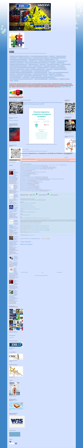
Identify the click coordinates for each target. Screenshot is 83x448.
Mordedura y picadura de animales (27, 186)
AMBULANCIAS (52, 56)
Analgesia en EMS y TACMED (60, 56)
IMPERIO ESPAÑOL (26, 77)
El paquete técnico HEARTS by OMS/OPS (60, 69)
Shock (22, 175)
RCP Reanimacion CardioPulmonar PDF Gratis (40, 74)
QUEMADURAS (12, 74)
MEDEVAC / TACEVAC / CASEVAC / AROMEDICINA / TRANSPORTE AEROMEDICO (23, 67)
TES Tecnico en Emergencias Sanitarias (16, 75)
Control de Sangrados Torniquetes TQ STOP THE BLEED (18, 61)
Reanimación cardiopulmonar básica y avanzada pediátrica (31, 165)
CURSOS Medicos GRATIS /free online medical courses (47, 61)
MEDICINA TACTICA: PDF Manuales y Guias (17, 69)
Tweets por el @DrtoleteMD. (13, 120)
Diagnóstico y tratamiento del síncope (27, 176)
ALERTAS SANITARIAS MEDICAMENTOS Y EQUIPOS (39, 56)
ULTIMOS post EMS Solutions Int (59, 75)
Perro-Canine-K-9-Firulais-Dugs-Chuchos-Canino (61, 72)
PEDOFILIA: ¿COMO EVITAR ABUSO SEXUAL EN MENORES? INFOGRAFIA (43, 77)
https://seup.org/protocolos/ (25, 155)
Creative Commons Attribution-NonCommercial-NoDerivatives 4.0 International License (32, 53)
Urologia (11, 80)
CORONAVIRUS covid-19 (33, 61)
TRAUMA (50, 75)
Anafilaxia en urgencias (25, 169)
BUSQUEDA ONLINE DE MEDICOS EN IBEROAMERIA (18, 59)
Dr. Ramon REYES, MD (65, 86)
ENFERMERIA (53, 62)
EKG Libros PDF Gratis (60, 62)
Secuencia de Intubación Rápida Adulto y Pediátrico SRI (16, 196)
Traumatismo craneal (24, 180)
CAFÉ (57, 59)
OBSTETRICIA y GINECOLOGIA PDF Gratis (37, 69)
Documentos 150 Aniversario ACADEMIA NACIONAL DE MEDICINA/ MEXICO (37, 62)
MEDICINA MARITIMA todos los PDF (43, 67)
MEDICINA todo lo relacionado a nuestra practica (58, 67)
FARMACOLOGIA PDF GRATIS (33, 64)
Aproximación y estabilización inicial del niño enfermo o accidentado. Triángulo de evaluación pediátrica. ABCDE (39, 164)
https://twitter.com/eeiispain (25, 214)
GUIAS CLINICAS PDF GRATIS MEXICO (53, 64)
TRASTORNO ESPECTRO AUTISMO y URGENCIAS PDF (32, 75)
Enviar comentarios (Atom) (44, 275)
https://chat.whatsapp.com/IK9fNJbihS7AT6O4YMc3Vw (36, 229)
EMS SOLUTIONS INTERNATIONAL (15, 77)
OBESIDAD (27, 69)
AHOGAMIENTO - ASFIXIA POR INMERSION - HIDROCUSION (19, 56)
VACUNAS (16, 80)
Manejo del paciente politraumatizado (27, 181)
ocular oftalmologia (49, 69)
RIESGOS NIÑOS (52, 74)
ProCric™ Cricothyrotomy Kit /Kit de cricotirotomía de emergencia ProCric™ (13, 259)
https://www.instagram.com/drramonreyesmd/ (32, 208)
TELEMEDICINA (59, 74)
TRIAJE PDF (45, 75)
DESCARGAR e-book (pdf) (24, 149)
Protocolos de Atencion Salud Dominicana (40, 72)
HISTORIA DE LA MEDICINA (66, 64)
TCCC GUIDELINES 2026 (16, 281)
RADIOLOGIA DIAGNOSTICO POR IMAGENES (24, 74)
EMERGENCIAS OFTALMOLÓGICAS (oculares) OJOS (18, 64)
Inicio (42, 272)
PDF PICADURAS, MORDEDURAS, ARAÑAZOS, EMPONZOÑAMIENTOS (21, 72)
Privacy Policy (11, 337)
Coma (22, 170)
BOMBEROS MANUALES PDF (49, 59)
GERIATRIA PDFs (42, 64)
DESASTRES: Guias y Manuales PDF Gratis (16, 62)
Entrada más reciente (24, 272)
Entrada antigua (59, 272)
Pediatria (50, 72)
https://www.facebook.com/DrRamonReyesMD (28, 202)
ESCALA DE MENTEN (16, 185)
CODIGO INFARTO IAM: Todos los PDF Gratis (36, 59)
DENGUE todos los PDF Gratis (62, 61)
